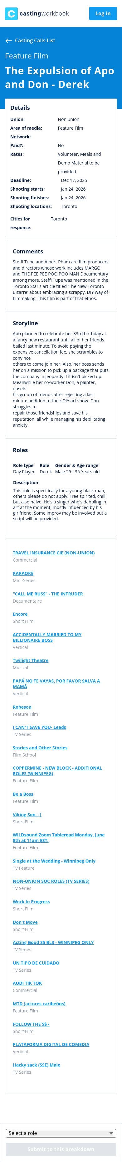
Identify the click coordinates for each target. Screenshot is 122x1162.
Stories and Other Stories (40, 748)
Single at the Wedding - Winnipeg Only (54, 861)
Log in (103, 13)
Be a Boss (23, 794)
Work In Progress (31, 902)
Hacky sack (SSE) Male (36, 1065)
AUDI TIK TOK (27, 983)
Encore (20, 614)
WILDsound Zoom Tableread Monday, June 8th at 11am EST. (59, 837)
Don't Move (25, 922)
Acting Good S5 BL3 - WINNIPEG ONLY (53, 942)
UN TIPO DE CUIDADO (36, 963)
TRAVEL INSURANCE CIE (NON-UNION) (54, 553)
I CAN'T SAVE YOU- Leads (39, 727)
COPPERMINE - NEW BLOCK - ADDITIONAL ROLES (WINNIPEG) (57, 770)
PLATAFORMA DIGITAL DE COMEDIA (51, 1044)
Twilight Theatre (30, 660)
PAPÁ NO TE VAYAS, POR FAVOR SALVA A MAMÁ (56, 683)
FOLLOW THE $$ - (31, 1024)
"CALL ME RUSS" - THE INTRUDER (48, 594)
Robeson (22, 707)
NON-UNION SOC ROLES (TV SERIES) (51, 881)
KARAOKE (23, 573)
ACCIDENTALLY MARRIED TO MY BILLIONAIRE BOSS (47, 637)
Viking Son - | (27, 814)
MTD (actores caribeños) (39, 1004)
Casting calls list (35, 40)
